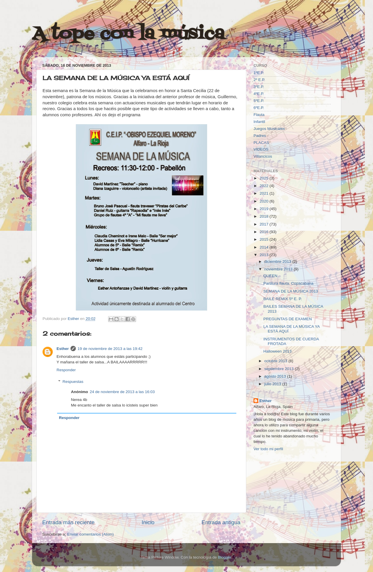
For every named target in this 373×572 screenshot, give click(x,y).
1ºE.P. (259, 73)
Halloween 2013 (277, 351)
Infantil (259, 121)
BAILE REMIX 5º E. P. (282, 299)
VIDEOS (261, 149)
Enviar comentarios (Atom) (90, 534)
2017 (265, 224)
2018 (265, 216)
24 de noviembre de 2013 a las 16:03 (122, 392)
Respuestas (73, 381)
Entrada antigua (221, 522)
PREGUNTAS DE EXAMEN (287, 319)
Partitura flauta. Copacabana (288, 283)
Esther (63, 348)
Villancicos (263, 156)
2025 (265, 178)
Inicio (148, 522)
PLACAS (261, 142)
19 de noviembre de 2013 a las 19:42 (110, 348)
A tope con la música (128, 34)
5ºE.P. (259, 100)
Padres (260, 135)
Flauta (259, 114)
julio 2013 (273, 384)
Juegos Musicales (269, 128)
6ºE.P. (259, 107)
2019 (265, 209)
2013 (265, 255)
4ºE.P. (259, 93)
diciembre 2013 (278, 261)
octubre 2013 (276, 361)
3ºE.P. (259, 87)
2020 (265, 201)
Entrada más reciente (68, 522)
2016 (265, 232)
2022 (265, 186)
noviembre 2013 (279, 269)
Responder (66, 370)
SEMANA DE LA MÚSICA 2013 (290, 291)
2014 (265, 247)
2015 (265, 239)
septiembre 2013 (279, 369)
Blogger (224, 557)
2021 (265, 193)
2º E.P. (259, 80)
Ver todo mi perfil (268, 449)
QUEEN (270, 276)
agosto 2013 (275, 376)
